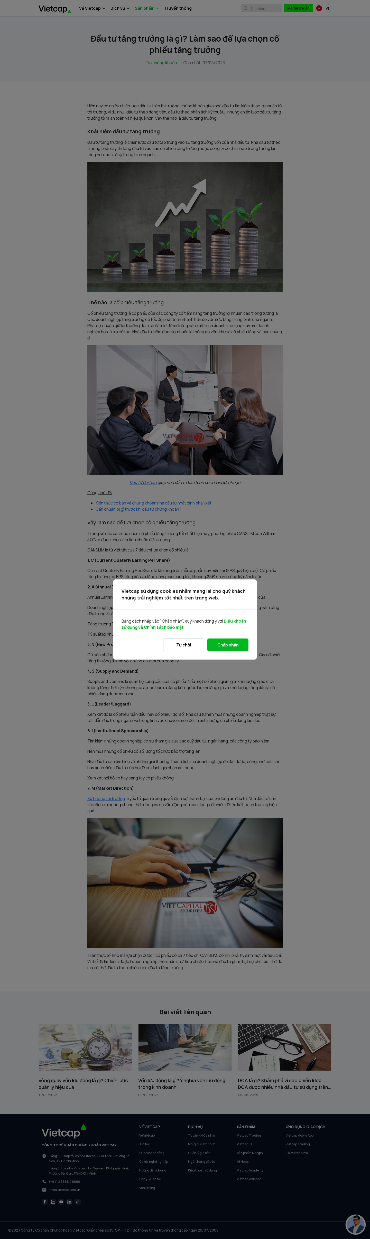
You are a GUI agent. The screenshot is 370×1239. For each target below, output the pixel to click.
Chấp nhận (228, 645)
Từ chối (183, 645)
